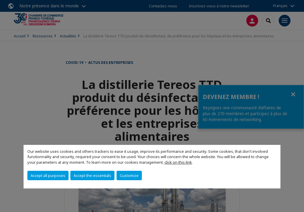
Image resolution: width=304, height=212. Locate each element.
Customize (129, 175)
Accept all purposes (48, 175)
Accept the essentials (92, 175)
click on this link (178, 162)
